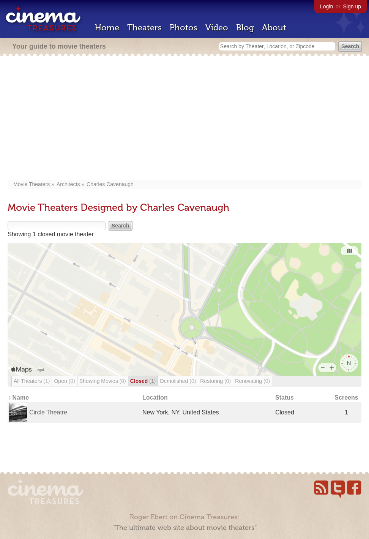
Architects (68, 184)
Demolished (178, 381)
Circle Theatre (48, 412)
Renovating (252, 381)
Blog (245, 27)
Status (284, 397)
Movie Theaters (31, 184)
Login (326, 6)
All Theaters (32, 381)
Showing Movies (102, 381)
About (274, 27)
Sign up (352, 6)
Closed (143, 381)
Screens (346, 397)
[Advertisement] (184, 118)
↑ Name (18, 397)
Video (216, 27)
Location (155, 397)
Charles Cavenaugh (110, 184)
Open (64, 381)
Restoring (215, 381)
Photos (183, 27)
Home (107, 27)
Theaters (144, 27)
